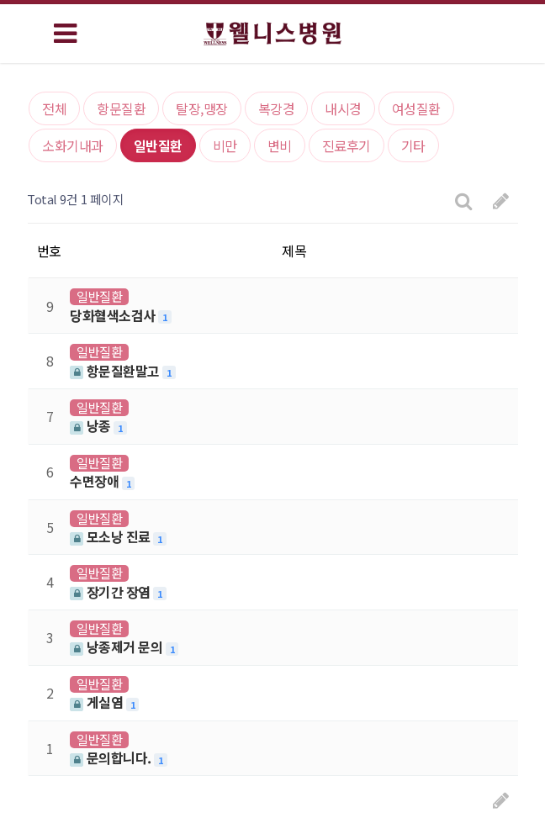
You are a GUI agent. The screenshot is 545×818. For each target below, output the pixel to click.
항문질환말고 (116, 371)
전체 (54, 108)
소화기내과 (72, 145)
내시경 (343, 108)
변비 (279, 145)
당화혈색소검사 (114, 315)
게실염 (98, 702)
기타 (413, 145)
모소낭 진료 (111, 536)
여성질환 (416, 108)
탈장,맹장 (202, 108)
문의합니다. (112, 757)
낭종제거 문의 (118, 646)
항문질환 (121, 108)
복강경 (276, 108)
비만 (225, 145)
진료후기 (346, 145)
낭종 (92, 425)
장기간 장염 (111, 592)
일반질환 (158, 145)
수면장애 (96, 481)
